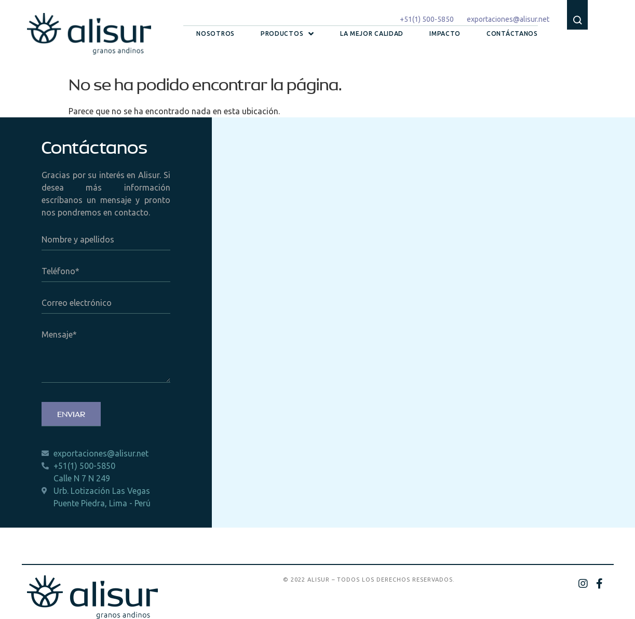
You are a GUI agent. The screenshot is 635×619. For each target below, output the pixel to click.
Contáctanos (512, 33)
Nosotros (215, 33)
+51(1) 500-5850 (427, 19)
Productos (287, 34)
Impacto (445, 33)
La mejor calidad (371, 33)
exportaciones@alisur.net (508, 19)
